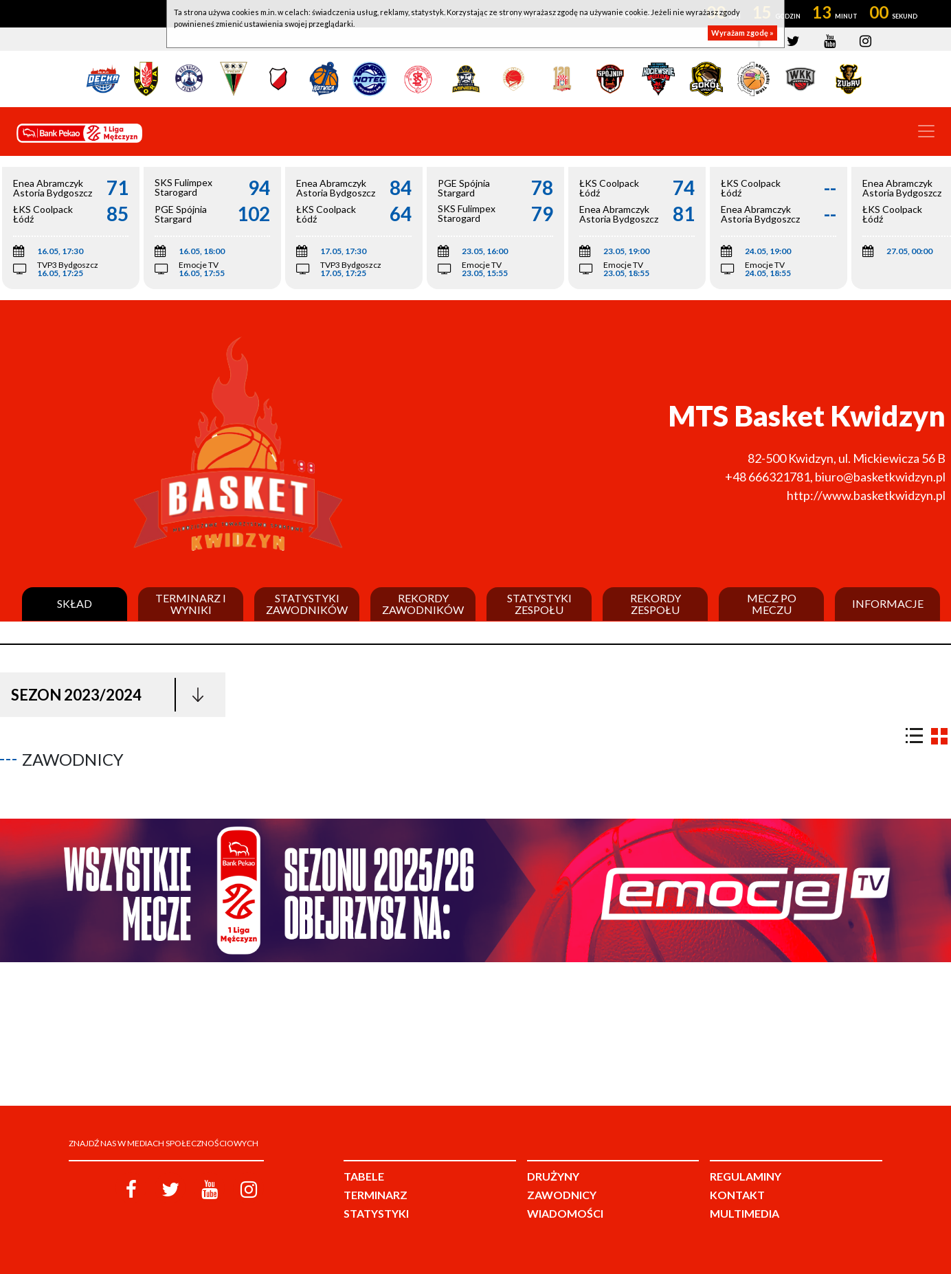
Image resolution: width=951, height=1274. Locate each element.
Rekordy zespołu (655, 604)
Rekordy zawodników (423, 604)
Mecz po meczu (771, 604)
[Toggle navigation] (926, 131)
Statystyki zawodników (307, 604)
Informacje (888, 604)
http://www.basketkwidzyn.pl (866, 495)
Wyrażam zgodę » (742, 32)
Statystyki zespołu (539, 604)
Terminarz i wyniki (190, 604)
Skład (74, 604)
